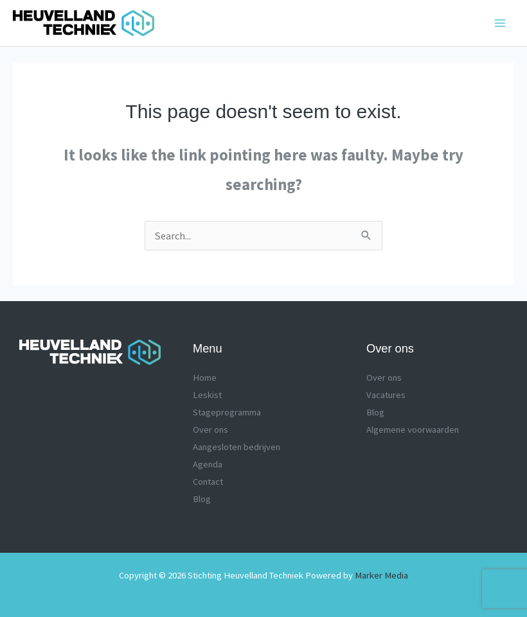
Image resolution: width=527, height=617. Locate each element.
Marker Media (381, 575)
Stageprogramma (227, 412)
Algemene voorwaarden (412, 429)
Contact (208, 481)
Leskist (207, 395)
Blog (202, 499)
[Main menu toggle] (499, 23)
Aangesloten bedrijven (236, 447)
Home (205, 377)
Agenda (207, 464)
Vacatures (386, 395)
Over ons (210, 429)
